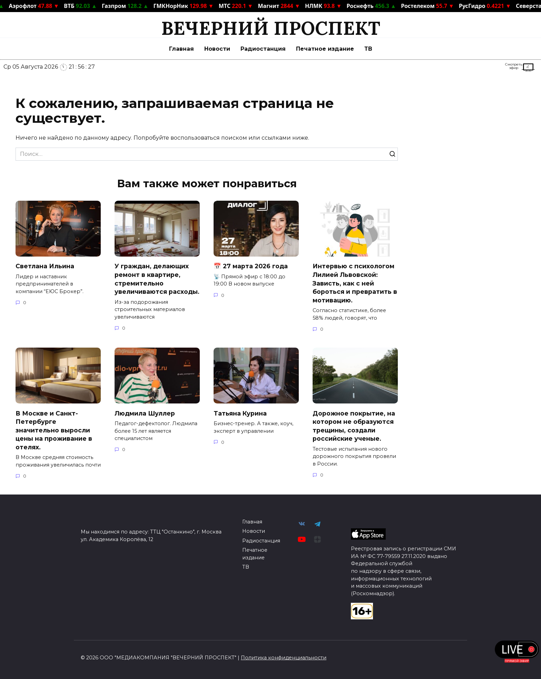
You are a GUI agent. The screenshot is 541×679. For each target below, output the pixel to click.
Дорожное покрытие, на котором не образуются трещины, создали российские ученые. (354, 425)
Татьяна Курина (241, 413)
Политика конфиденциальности (283, 658)
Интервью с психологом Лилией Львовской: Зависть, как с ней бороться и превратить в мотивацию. (355, 283)
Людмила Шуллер (145, 413)
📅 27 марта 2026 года (251, 266)
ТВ (368, 49)
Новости (217, 49)
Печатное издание (325, 49)
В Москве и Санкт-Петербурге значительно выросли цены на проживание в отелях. (54, 430)
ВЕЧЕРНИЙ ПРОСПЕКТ (270, 28)
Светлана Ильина (45, 266)
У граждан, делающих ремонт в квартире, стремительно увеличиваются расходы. (157, 278)
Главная (181, 49)
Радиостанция (263, 49)
